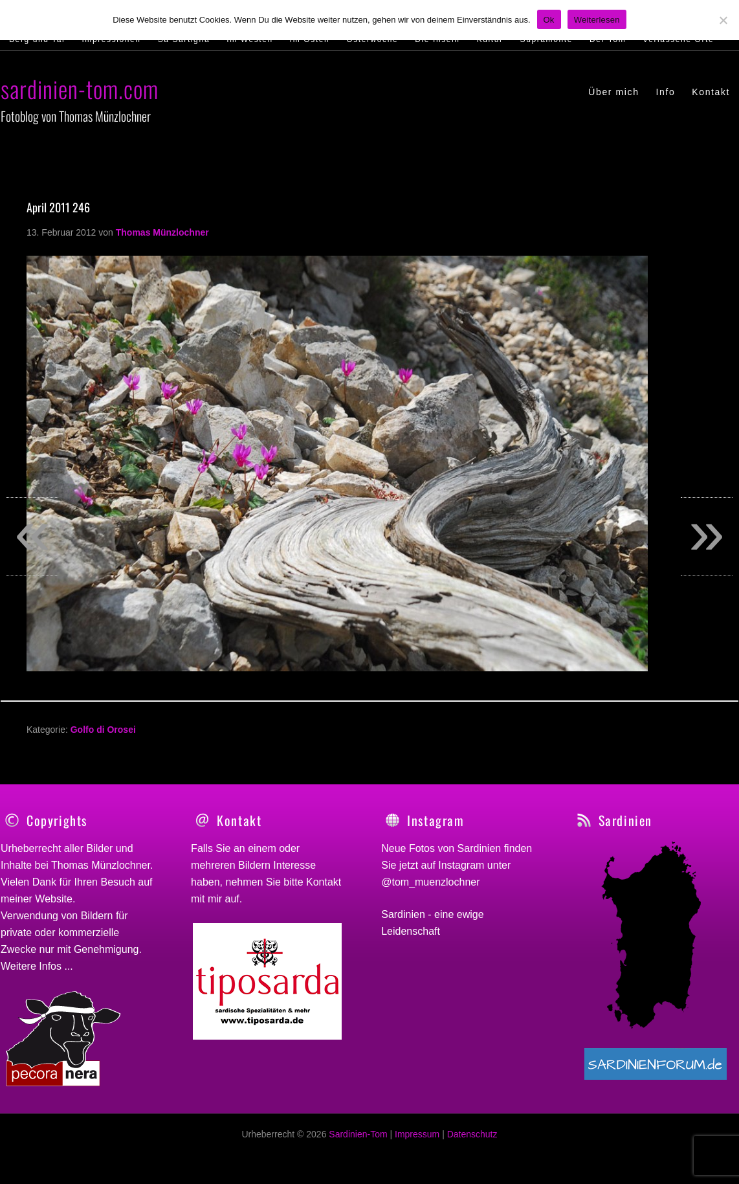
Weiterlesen (597, 20)
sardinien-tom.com (80, 88)
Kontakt (323, 882)
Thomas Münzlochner (100, 865)
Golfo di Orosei (103, 729)
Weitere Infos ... (37, 966)
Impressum (417, 1141)
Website (53, 898)
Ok (549, 20)
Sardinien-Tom (358, 1141)
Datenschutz (472, 1141)
